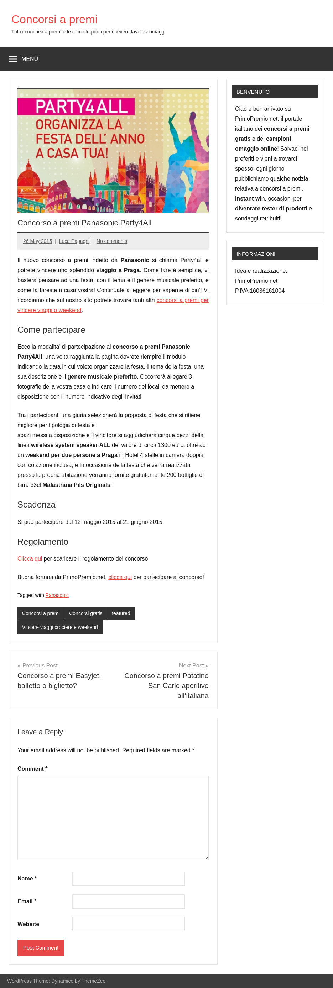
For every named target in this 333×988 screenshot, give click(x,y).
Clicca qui (29, 559)
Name (27, 878)
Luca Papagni (74, 241)
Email (26, 901)
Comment (32, 769)
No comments (112, 241)
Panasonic (57, 595)
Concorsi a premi (54, 19)
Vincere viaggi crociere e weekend (60, 627)
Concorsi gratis (85, 613)
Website (28, 924)
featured (121, 613)
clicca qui (120, 577)
